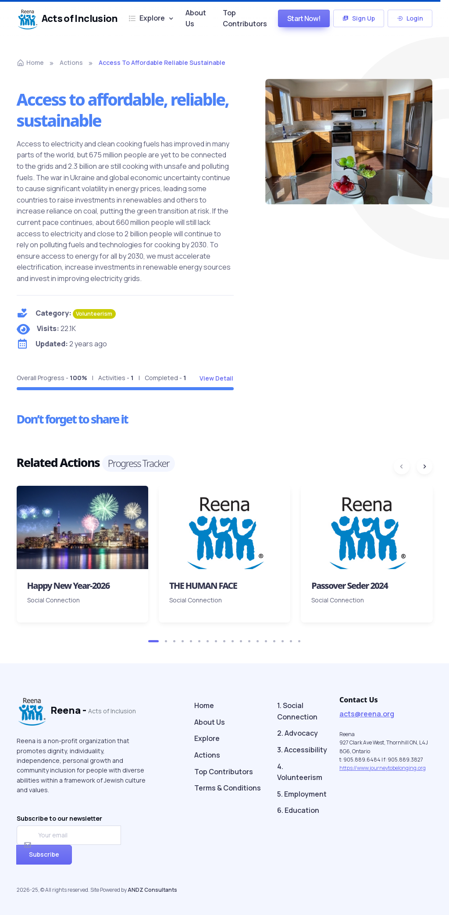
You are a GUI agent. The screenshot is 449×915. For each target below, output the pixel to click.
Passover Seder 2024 (349, 585)
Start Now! (304, 18)
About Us (195, 18)
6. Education (298, 810)
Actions (207, 755)
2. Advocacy (297, 733)
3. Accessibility (302, 750)
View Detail (216, 378)
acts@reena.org (366, 714)
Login (410, 18)
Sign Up (358, 18)
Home (30, 62)
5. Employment (302, 794)
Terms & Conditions (227, 788)
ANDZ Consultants (152, 890)
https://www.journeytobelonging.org (382, 768)
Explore (147, 18)
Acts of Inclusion (66, 18)
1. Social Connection (297, 711)
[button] (153, 641)
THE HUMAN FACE (203, 585)
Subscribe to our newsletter (59, 818)
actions (71, 62)
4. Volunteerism (299, 772)
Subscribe (44, 854)
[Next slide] (424, 466)
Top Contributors (245, 18)
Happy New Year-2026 (68, 585)
